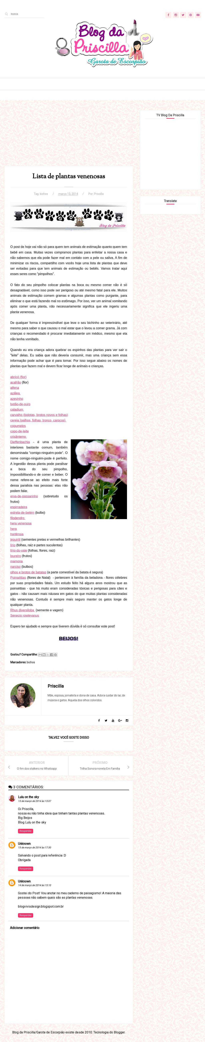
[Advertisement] (68, 138)
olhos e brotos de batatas (28, 572)
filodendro (17, 518)
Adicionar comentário (24, 928)
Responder (26, 831)
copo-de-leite (19, 431)
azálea (15, 393)
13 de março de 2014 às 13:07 (34, 801)
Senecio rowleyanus (24, 615)
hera (13, 528)
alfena (14, 387)
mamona (16, 561)
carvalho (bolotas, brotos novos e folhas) (39, 415)
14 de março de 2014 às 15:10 (34, 885)
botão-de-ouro (20, 404)
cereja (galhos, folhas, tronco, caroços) (38, 420)
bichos (44, 193)
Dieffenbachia (20, 442)
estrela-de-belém (22, 512)
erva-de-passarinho (24, 496)
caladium (17, 409)
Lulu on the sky (28, 797)
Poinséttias (18, 577)
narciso (15, 566)
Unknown (24, 844)
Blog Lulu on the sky (32, 822)
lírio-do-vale (18, 550)
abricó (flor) (18, 377)
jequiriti (15, 539)
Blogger (119, 1032)
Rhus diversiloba (22, 610)
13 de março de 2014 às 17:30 (34, 847)
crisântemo (18, 436)
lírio (13, 545)
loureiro (15, 556)
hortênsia (17, 534)
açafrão (15, 382)
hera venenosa (21, 523)
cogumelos (18, 426)
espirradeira (18, 507)
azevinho (16, 398)
